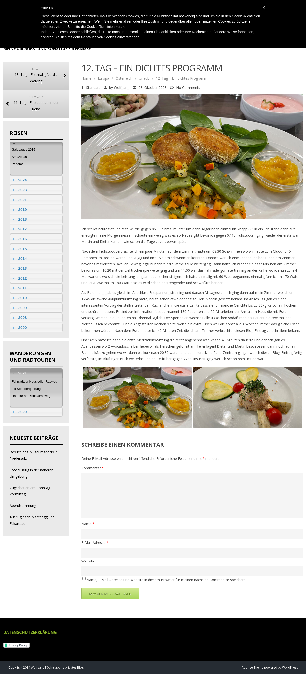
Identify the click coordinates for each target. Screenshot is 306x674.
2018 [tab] (19, 219)
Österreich (124, 78)
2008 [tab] (19, 317)
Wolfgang (121, 87)
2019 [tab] (19, 209)
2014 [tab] (19, 258)
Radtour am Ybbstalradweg (31, 396)
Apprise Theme (252, 667)
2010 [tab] (19, 298)
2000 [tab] (19, 327)
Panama (18, 164)
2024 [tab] (19, 180)
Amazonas (19, 157)
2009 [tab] (19, 308)
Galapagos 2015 (23, 149)
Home (86, 78)
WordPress (289, 667)
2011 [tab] (19, 288)
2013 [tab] (19, 268)
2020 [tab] (19, 412)
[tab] (36, 144)
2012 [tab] (19, 278)
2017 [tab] (19, 229)
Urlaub (144, 78)
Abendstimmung (23, 505)
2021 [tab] (19, 200)
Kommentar (92, 468)
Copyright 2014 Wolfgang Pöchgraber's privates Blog (46, 667)
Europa (103, 78)
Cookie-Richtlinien (101, 27)
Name (87, 523)
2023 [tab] (19, 190)
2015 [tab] (19, 249)
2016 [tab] (19, 239)
